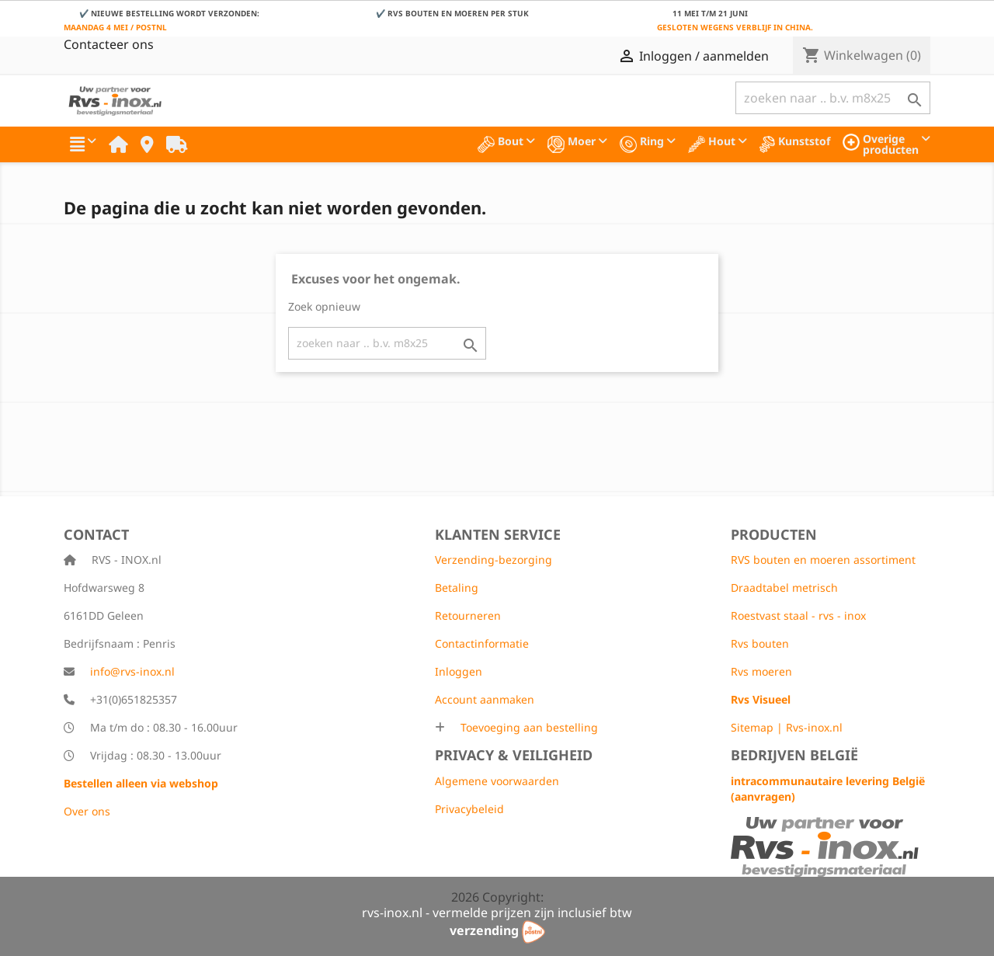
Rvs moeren (761, 671)
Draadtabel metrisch (784, 587)
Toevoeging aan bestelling (527, 727)
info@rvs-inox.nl (132, 671)
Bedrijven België (794, 755)
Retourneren (468, 615)
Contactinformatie (482, 643)
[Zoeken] (832, 98)
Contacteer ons (109, 44)
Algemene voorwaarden (497, 780)
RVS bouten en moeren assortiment (823, 559)
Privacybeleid (469, 808)
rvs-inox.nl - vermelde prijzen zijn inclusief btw (497, 912)
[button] (83, 144)
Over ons (87, 811)
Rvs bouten (760, 643)
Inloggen (458, 671)
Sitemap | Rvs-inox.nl (787, 727)
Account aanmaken (484, 699)
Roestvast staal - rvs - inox (798, 615)
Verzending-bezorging (493, 559)
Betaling (456, 587)
